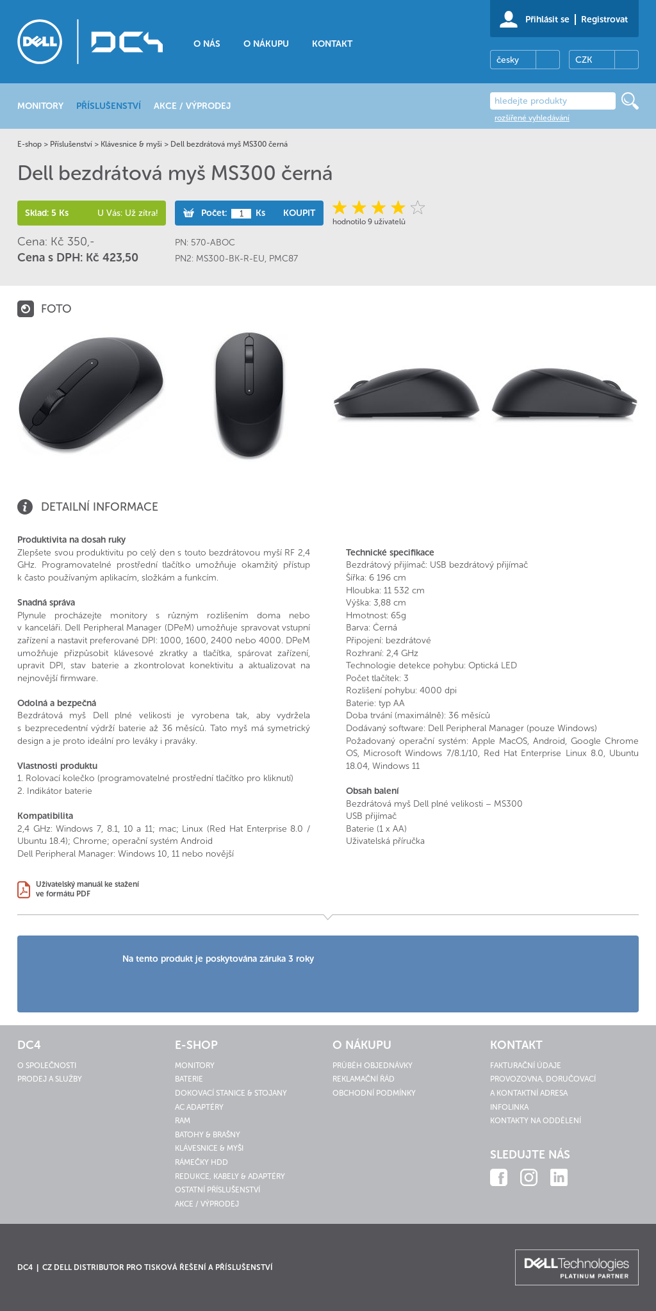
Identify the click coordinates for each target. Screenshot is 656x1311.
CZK (583, 59)
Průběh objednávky (372, 1065)
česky (507, 59)
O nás (206, 43)
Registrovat (604, 19)
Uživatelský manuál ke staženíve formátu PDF (87, 889)
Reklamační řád (363, 1079)
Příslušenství (71, 144)
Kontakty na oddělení (535, 1120)
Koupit (299, 213)
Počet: (214, 213)
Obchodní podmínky (374, 1093)
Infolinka (509, 1107)
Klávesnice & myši (131, 144)
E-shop (29, 144)
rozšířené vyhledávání (532, 117)
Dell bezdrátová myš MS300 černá (229, 144)
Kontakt (332, 43)
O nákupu (266, 43)
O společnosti (46, 1065)
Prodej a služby (49, 1079)
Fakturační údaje (525, 1065)
